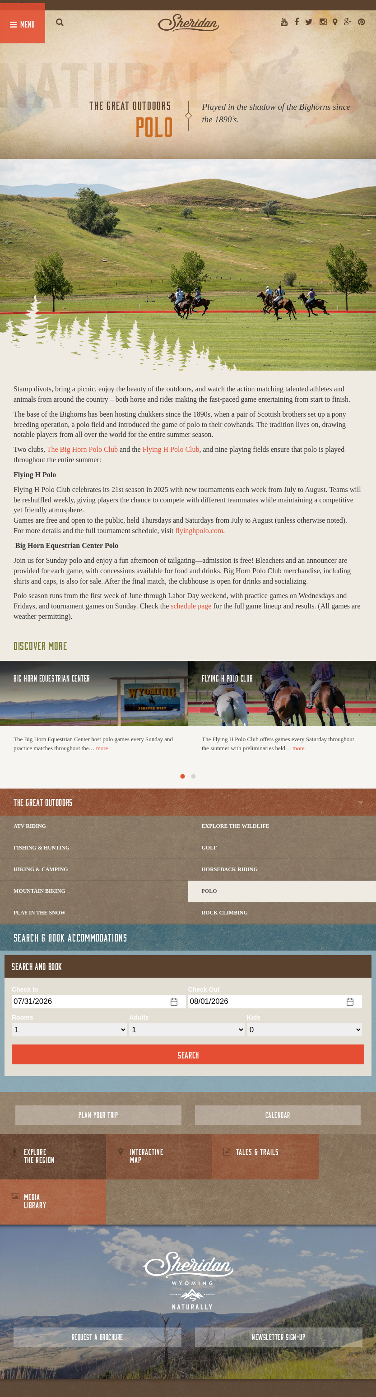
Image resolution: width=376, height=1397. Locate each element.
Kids (253, 1017)
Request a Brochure (97, 1292)
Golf (209, 848)
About (148, 1369)
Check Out (204, 989)
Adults (139, 1017)
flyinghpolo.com (199, 530)
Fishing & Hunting (42, 848)
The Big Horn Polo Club (82, 449)
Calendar (277, 1115)
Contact (172, 1369)
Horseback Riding (230, 869)
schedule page (191, 606)
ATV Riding (30, 826)
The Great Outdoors (43, 802)
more (102, 748)
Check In (25, 989)
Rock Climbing (225, 913)
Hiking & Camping (41, 869)
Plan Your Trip (98, 1115)
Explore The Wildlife (235, 826)
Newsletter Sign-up (278, 1292)
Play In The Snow (39, 913)
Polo (209, 891)
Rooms (22, 1017)
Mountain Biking (39, 891)
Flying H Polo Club (171, 449)
